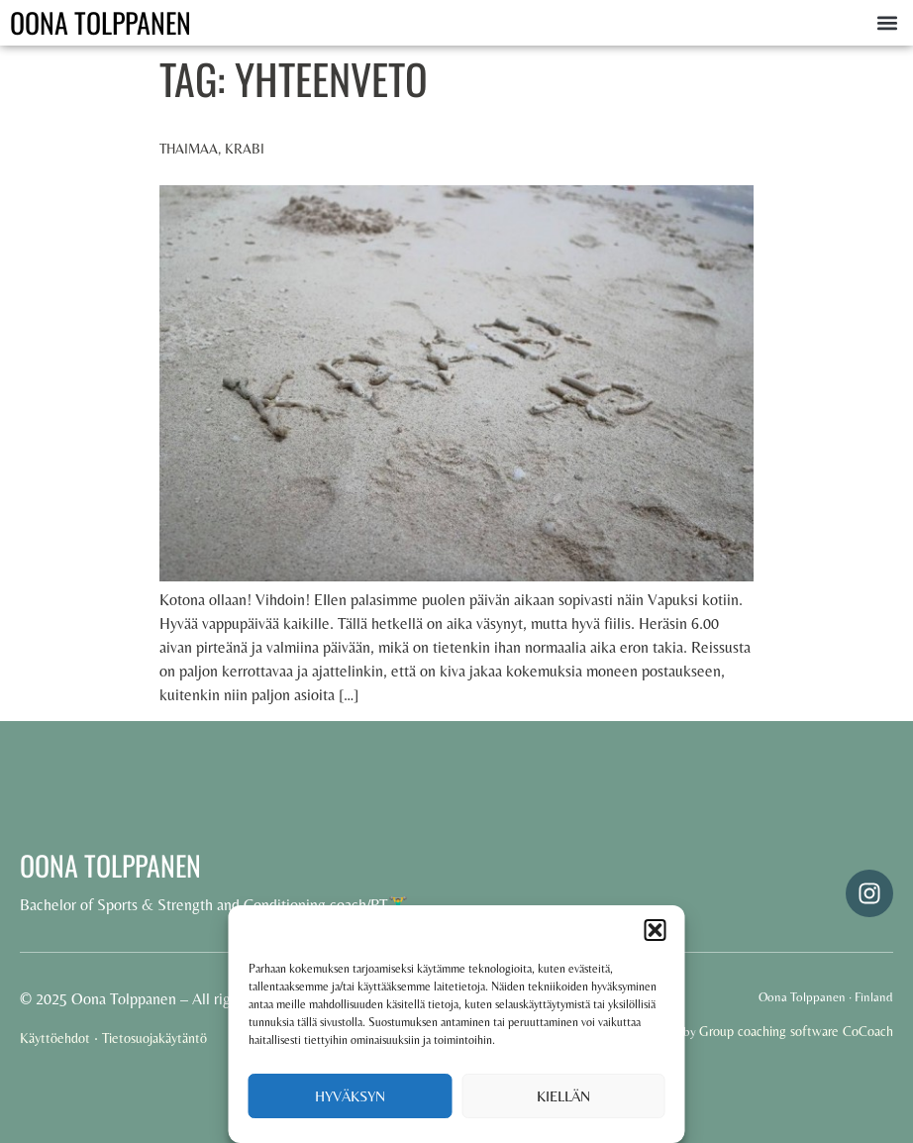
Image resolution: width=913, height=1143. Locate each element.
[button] (655, 930)
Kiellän (563, 1096)
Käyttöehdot (55, 1038)
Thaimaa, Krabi (211, 148)
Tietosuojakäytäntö (154, 1038)
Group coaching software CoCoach (796, 1031)
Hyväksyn (350, 1096)
